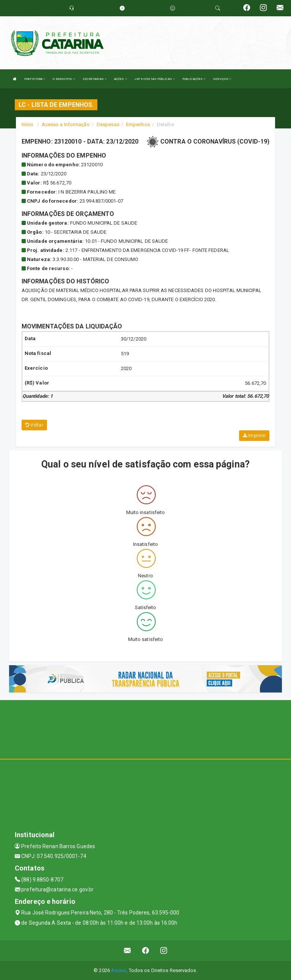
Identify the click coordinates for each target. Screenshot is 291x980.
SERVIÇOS (222, 79)
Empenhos (138, 124)
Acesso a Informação (66, 124)
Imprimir (254, 435)
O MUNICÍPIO (64, 79)
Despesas (108, 124)
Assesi (119, 970)
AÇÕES (120, 79)
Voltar (34, 425)
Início (28, 124)
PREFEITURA (34, 79)
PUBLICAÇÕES (193, 79)
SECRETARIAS (94, 79)
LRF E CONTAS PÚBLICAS (155, 79)
